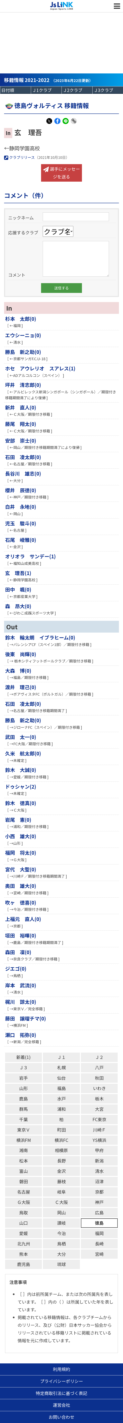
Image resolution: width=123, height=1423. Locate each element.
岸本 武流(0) (20, 985)
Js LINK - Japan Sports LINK (61, 6)
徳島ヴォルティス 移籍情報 (46, 105)
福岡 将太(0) (20, 852)
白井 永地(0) (20, 506)
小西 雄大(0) (20, 836)
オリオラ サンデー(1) (30, 556)
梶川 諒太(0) (20, 1001)
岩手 (23, 1078)
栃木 (99, 1099)
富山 (23, 1171)
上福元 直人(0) (23, 918)
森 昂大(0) (18, 606)
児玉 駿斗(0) (20, 523)
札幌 (61, 1067)
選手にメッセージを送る (61, 173)
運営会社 (61, 1405)
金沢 (61, 1171)
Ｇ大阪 (23, 1202)
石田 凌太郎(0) (23, 457)
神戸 (99, 1202)
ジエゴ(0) (15, 968)
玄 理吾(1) (18, 572)
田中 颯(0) (18, 589)
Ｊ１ (61, 1057)
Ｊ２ (99, 1057)
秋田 (99, 1078)
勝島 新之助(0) (23, 351)
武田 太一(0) (20, 736)
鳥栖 (61, 1244)
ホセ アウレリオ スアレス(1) (40, 368)
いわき (99, 1088)
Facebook (57, 123)
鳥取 (23, 1212)
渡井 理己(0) (20, 687)
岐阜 (61, 1192)
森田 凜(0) (18, 952)
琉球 (61, 1264)
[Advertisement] (61, 30)
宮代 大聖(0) (20, 869)
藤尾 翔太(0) (20, 423)
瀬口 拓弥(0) (20, 1034)
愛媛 (23, 1233)
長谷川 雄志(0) (23, 473)
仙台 (61, 1078)
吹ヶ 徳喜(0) (20, 902)
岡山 (61, 1212)
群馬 (23, 1109)
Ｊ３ (23, 1067)
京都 (99, 1192)
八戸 (99, 1067)
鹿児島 (23, 1264)
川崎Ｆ (99, 1130)
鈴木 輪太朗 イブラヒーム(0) (40, 637)
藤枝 (61, 1181)
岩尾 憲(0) (18, 819)
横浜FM (23, 1140)
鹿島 (23, 1099)
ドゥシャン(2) (20, 786)
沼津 (99, 1181)
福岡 (99, 1233)
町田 (61, 1130)
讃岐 (61, 1223)
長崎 (99, 1244)
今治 (61, 1233)
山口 (23, 1223)
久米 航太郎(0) (23, 753)
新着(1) (23, 1057)
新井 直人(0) (20, 407)
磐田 (23, 1181)
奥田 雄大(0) (20, 885)
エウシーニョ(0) (23, 335)
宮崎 (99, 1254)
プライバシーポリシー (61, 1381)
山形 (23, 1088)
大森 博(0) (18, 670)
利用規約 (61, 1369)
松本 (23, 1161)
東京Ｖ (23, 1130)
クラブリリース (19, 157)
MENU (117, 6)
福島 (61, 1088)
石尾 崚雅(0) (20, 539)
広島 (99, 1212)
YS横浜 (99, 1140)
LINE (66, 123)
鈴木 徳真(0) (20, 802)
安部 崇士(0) (20, 440)
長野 (61, 1161)
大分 (61, 1254)
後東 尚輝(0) (20, 654)
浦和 (61, 1109)
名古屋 (23, 1192)
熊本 (23, 1254)
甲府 (99, 1150)
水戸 (61, 1099)
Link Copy (74, 123)
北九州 (23, 1244)
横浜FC (61, 1140)
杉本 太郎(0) (20, 318)
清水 (99, 1171)
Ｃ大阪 (61, 1202)
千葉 (23, 1119)
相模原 (61, 1150)
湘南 (23, 1150)
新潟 (99, 1161)
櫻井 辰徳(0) (20, 490)
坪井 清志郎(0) (23, 384)
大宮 (99, 1109)
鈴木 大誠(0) (20, 769)
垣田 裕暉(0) (20, 935)
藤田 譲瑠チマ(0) (25, 1018)
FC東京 (99, 1119)
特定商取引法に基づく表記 (61, 1393)
